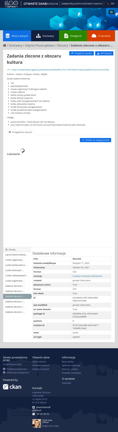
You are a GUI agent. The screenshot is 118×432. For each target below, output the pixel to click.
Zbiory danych (17, 36)
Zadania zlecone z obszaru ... (92, 45)
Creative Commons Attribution (87, 276)
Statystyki (66, 382)
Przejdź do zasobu (81, 53)
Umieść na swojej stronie (95, 140)
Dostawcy (45, 36)
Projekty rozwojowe (71, 372)
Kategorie (73, 36)
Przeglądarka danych (20, 132)
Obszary (62, 45)
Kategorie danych (40, 369)
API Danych (104, 53)
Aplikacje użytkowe (71, 365)
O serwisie (101, 36)
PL (108, 3)
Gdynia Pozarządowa (39, 45)
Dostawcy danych (40, 365)
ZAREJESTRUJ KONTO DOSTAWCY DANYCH (81, 3)
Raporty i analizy (70, 369)
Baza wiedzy (68, 361)
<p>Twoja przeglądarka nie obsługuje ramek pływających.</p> (59, 194)
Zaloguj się (52, 3)
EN (112, 3)
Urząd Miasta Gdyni (12, 364)
